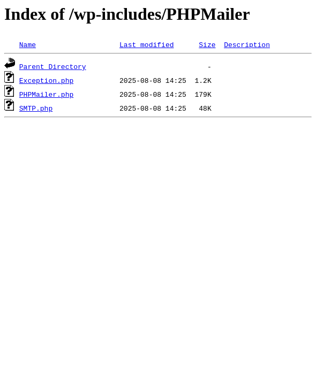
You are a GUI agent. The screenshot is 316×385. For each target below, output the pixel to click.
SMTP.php (35, 108)
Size (207, 44)
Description (247, 44)
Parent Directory (52, 66)
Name (27, 44)
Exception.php (46, 80)
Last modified (146, 44)
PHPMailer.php (46, 94)
